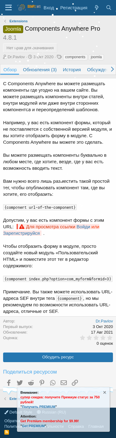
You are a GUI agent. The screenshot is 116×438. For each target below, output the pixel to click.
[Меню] (8, 7)
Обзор (10, 69)
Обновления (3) (40, 69)
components (75, 57)
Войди (83, 226)
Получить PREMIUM (38, 407)
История (72, 69)
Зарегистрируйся (21, 233)
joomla (96, 57)
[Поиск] (109, 7)
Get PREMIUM (33, 426)
